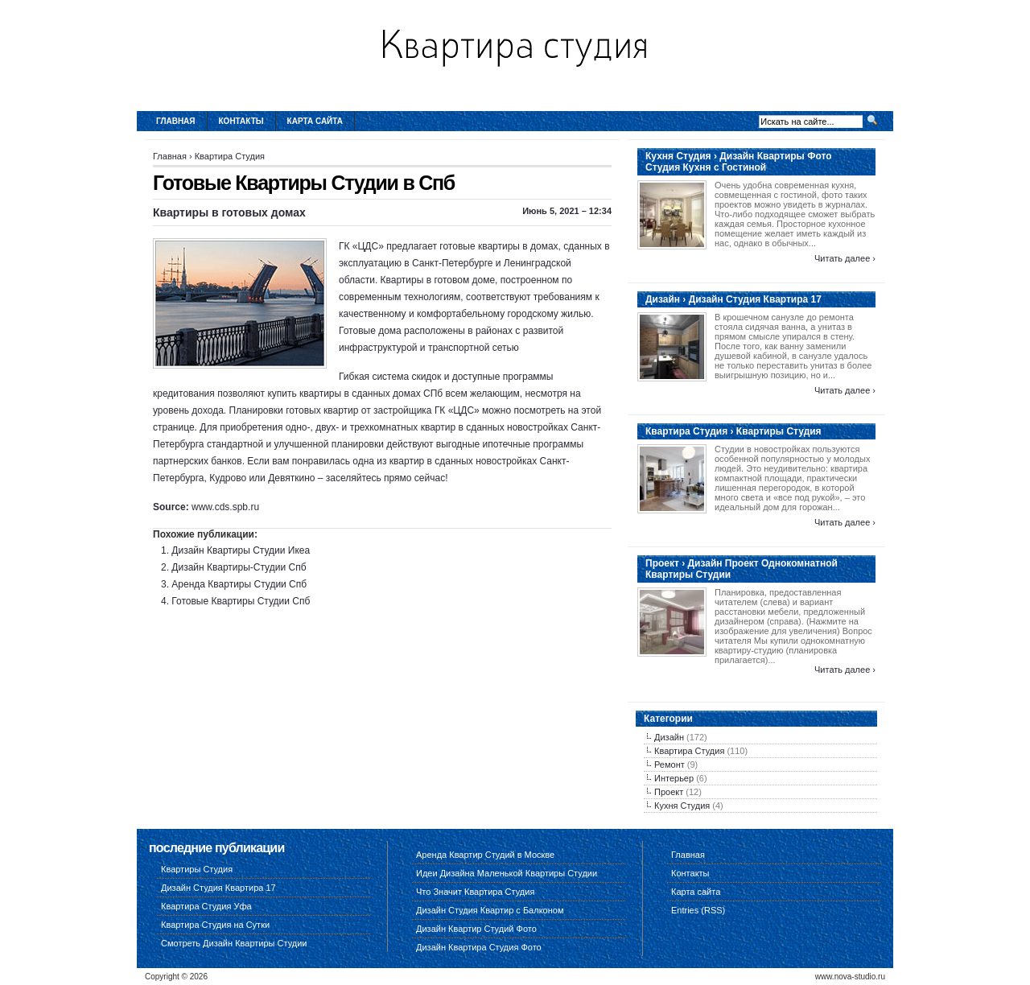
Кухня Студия (682, 805)
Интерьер (674, 778)
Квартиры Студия (197, 869)
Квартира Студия (230, 156)
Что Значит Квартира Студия (475, 891)
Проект (668, 792)
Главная (176, 121)
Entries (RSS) (698, 910)
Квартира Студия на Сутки (215, 924)
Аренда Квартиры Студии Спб (239, 584)
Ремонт (669, 764)
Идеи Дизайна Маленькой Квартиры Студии (506, 873)
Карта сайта (315, 121)
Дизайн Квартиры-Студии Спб (238, 567)
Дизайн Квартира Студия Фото (479, 947)
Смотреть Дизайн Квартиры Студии (234, 943)
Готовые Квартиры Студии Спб (240, 601)
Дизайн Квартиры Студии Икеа (240, 550)
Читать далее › (845, 258)
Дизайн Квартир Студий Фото (476, 928)
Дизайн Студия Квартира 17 (218, 887)
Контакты (241, 121)
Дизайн (669, 737)
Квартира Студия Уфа (206, 906)
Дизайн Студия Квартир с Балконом (489, 910)
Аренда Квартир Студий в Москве (485, 854)
